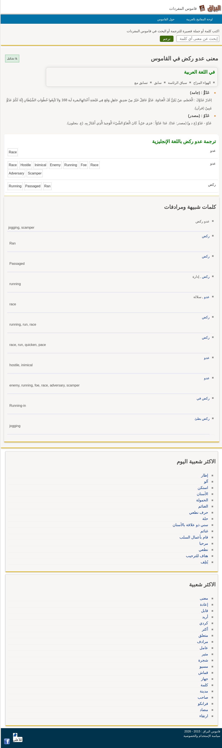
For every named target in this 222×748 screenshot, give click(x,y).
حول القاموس (165, 19)
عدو (206, 297)
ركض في (202, 398)
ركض (205, 236)
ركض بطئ (201, 418)
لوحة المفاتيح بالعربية (199, 19)
